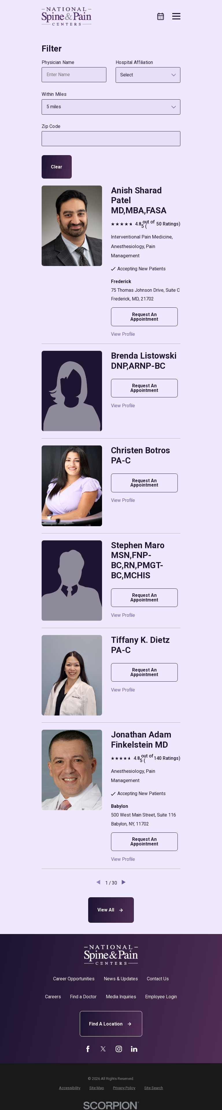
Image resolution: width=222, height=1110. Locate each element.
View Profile (123, 334)
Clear (56, 167)
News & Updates (121, 978)
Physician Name (58, 62)
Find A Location (111, 1024)
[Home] (66, 16)
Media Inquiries (121, 996)
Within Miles (54, 94)
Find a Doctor (83, 996)
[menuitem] (69, 1087)
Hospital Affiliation (134, 62)
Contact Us (158, 978)
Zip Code (51, 126)
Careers (53, 996)
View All (110, 910)
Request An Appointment (144, 317)
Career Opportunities (74, 978)
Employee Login (161, 996)
